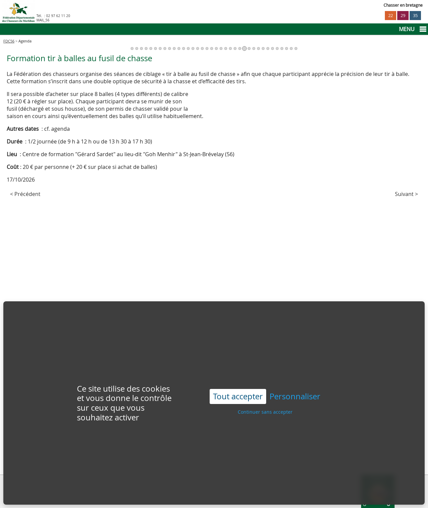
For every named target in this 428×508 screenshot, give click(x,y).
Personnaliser (295, 380)
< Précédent (25, 194)
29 (403, 15)
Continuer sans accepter (265, 395)
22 (390, 15)
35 (415, 15)
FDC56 (8, 40)
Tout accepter (238, 380)
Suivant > (406, 194)
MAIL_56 (42, 20)
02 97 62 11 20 (58, 16)
